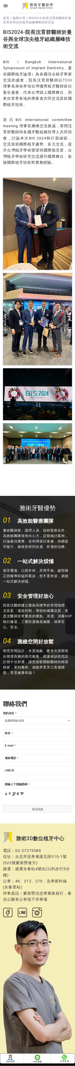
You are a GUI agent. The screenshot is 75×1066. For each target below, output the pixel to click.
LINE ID (9, 770)
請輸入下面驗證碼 (17, 784)
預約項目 (9, 713)
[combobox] (37, 721)
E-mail (10, 745)
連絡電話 (11, 758)
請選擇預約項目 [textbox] (14, 720)
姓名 (9, 733)
